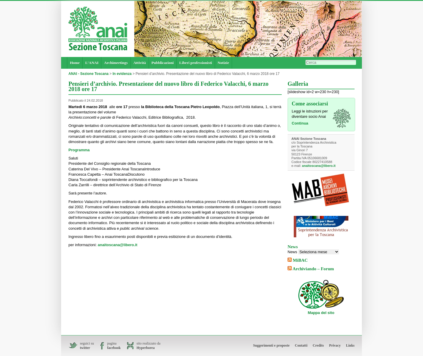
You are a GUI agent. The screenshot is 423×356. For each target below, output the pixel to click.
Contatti (301, 345)
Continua (300, 123)
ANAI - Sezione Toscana (88, 74)
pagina (114, 345)
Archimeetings (116, 63)
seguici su (87, 345)
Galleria (298, 83)
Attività (139, 63)
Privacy (334, 345)
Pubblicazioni (163, 63)
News (292, 252)
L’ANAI (91, 63)
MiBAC (300, 260)
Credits (318, 345)
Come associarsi (310, 104)
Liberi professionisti (195, 63)
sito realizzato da (148, 345)
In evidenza (122, 74)
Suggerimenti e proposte (271, 345)
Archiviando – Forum (313, 268)
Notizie (223, 63)
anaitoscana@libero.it (117, 245)
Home (75, 63)
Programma (79, 150)
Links (350, 345)
